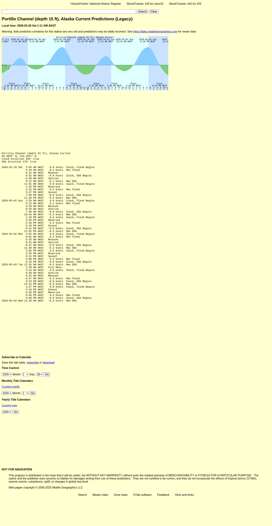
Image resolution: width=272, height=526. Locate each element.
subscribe (33, 390)
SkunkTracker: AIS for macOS (144, 3)
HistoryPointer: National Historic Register (96, 3)
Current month (10, 414)
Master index (100, 522)
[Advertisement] (106, 118)
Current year (9, 433)
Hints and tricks (184, 522)
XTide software (142, 522)
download (49, 390)
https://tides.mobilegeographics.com (155, 31)
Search (82, 522)
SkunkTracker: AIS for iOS (185, 3)
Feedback (163, 522)
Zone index (121, 522)
